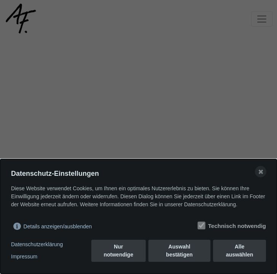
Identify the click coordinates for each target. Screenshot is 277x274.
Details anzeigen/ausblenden (58, 226)
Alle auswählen (239, 251)
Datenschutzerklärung (37, 244)
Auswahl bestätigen (179, 251)
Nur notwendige (118, 251)
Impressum (24, 256)
